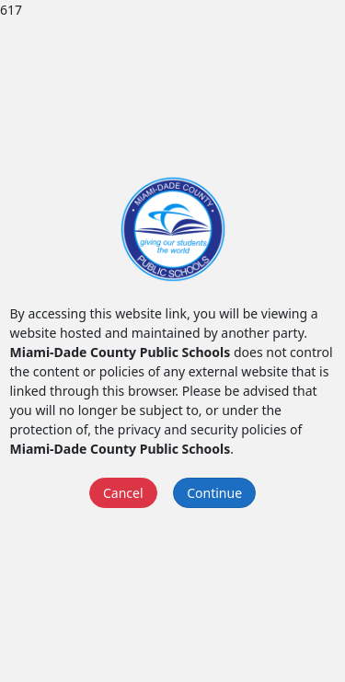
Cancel (123, 493)
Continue (214, 493)
